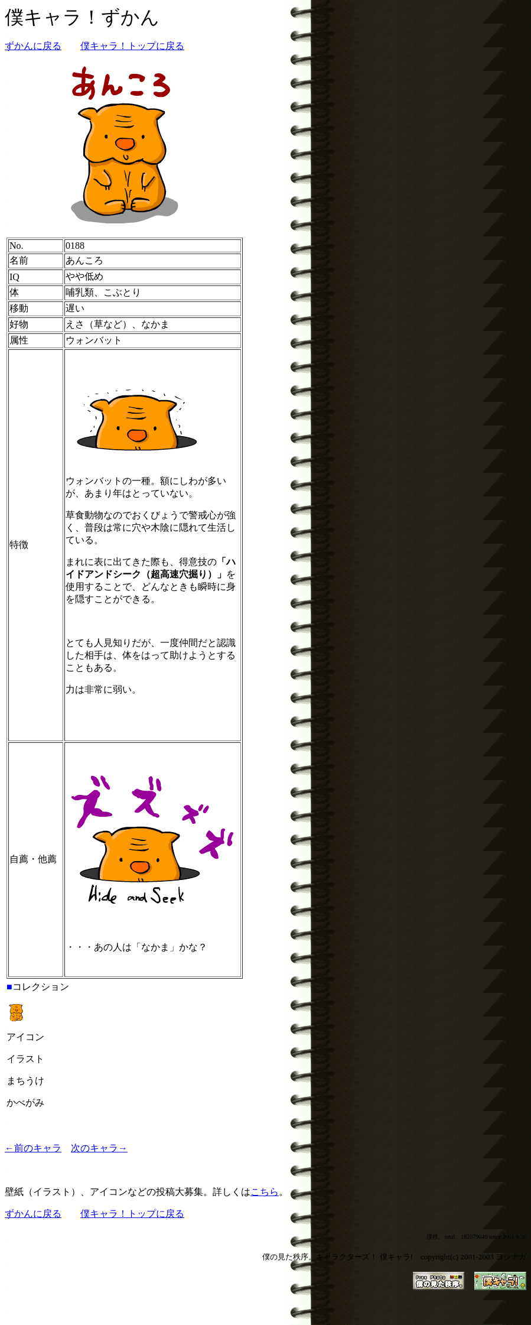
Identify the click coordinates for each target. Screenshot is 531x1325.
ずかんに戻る (33, 46)
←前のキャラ (33, 1148)
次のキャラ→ (99, 1148)
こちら (264, 1192)
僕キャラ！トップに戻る (132, 46)
